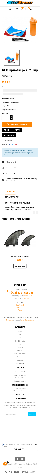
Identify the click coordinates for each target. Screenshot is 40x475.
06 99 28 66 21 (27, 296)
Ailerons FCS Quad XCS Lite (20, 257)
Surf (20, 344)
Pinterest (16, 145)
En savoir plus (20, 394)
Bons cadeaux (20, 360)
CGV (15, 464)
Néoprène (20, 350)
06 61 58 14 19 (25, 298)
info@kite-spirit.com (27, 320)
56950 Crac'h (20, 307)
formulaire (9, 320)
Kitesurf (20, 331)
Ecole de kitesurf (20, 363)
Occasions (20, 357)
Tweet (12, 145)
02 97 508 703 (25, 292)
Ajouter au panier (17, 124)
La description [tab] (10, 192)
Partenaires (21, 464)
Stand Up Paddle (20, 341)
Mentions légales (8, 464)
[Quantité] (6, 117)
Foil (20, 338)
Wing (20, 335)
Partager (9, 145)
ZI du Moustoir (20, 305)
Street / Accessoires (20, 354)
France (20, 310)
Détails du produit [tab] (12, 197)
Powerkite (20, 347)
